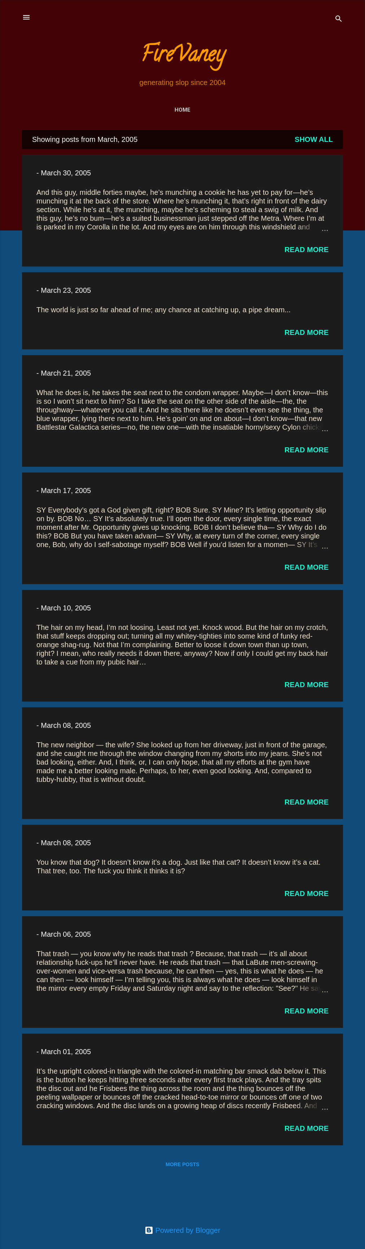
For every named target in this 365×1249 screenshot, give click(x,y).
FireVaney (183, 56)
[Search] (338, 20)
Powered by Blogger (182, 1230)
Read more (307, 250)
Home (182, 110)
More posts (182, 1164)
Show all (314, 139)
